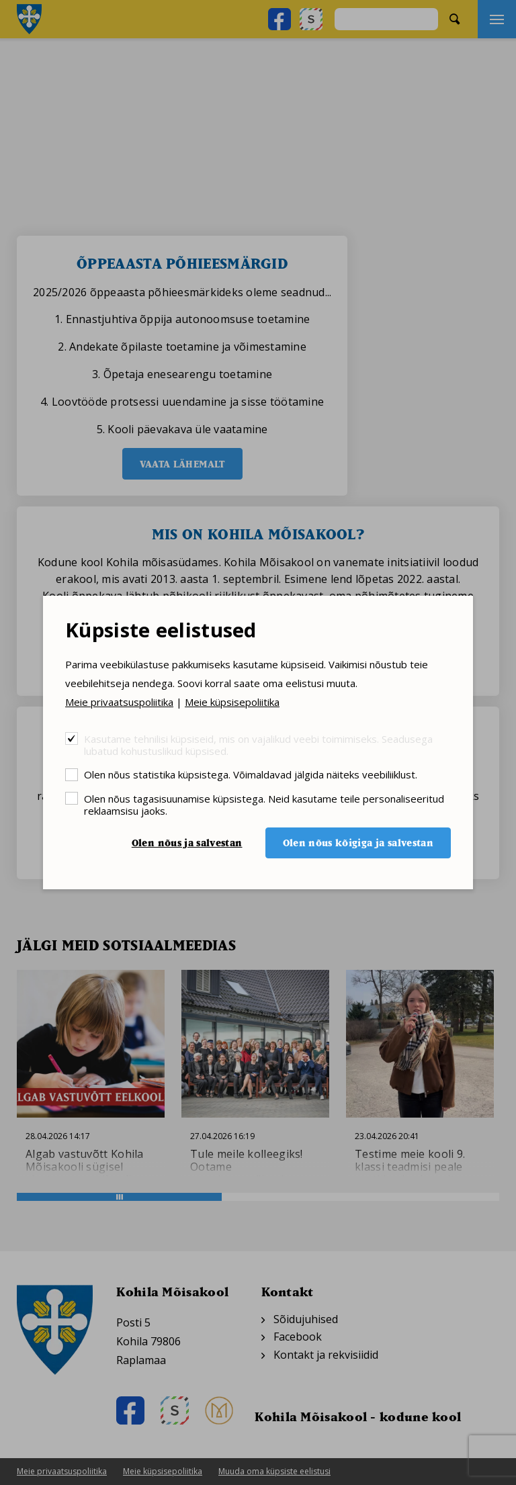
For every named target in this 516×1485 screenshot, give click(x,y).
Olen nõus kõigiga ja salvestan (358, 842)
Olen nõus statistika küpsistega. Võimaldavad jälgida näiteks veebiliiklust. (250, 774)
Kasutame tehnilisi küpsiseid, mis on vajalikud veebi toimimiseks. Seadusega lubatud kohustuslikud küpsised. (258, 744)
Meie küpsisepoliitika (232, 702)
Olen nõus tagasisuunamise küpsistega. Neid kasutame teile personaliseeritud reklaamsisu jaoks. (264, 804)
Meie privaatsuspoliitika (119, 702)
